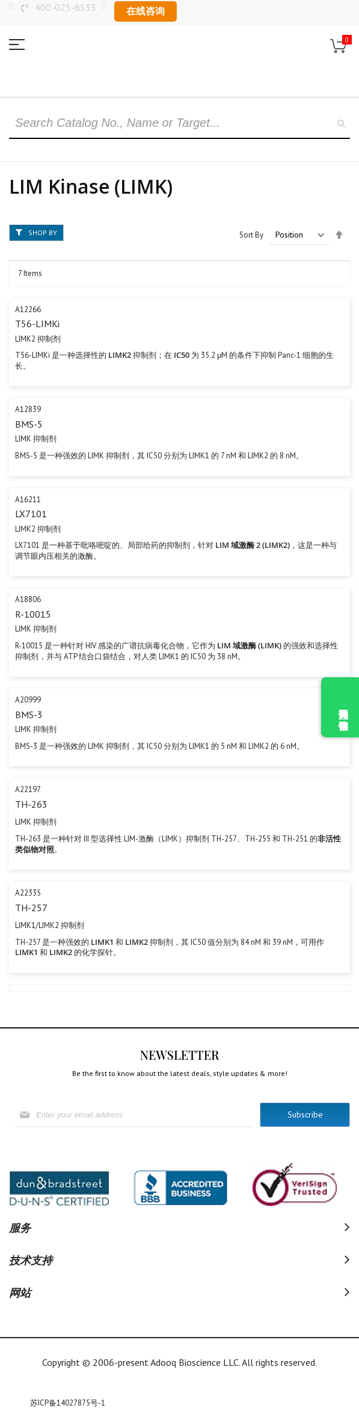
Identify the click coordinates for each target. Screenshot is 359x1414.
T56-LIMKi (37, 324)
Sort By (251, 235)
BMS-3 (29, 715)
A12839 (28, 409)
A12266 (28, 309)
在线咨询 (145, 11)
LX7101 (31, 514)
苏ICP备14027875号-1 (67, 1403)
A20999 (28, 700)
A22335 (28, 893)
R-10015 (33, 614)
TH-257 (31, 908)
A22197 (28, 789)
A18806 (28, 599)
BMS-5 (29, 424)
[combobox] (179, 124)
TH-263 (31, 804)
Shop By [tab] (42, 232)
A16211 (28, 499)
